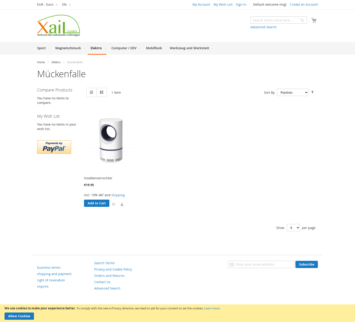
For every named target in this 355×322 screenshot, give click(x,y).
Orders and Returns (109, 275)
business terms (48, 267)
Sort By (269, 92)
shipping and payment (54, 274)
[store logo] (58, 25)
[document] (177, 313)
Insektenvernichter (98, 178)
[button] (48, 4)
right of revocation (51, 280)
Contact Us (102, 282)
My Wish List (223, 4)
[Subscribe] (306, 264)
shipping (118, 195)
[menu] (177, 48)
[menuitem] (42, 48)
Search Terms (104, 263)
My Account (201, 4)
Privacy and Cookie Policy (113, 269)
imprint (42, 286)
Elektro (56, 62)
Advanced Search (263, 27)
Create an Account (304, 4)
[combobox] (278, 20)
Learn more (212, 308)
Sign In (241, 4)
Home (41, 62)
